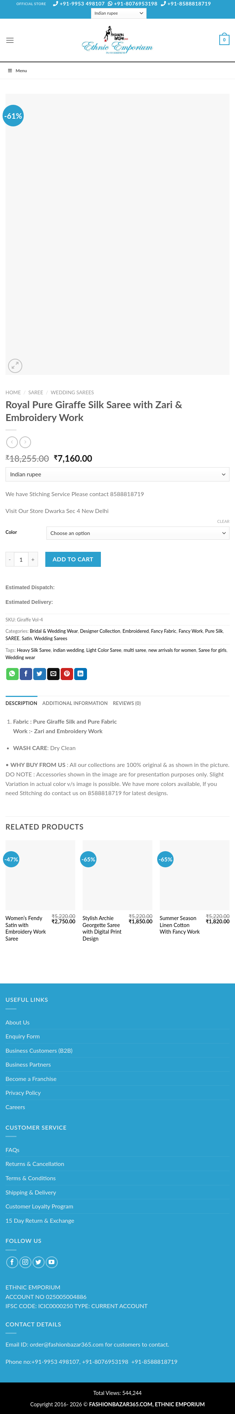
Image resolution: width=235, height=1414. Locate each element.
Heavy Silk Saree (34, 650)
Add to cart (73, 558)
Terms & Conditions (30, 1177)
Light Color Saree (103, 650)
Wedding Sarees (72, 392)
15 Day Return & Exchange (39, 1220)
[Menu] (9, 40)
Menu (17, 70)
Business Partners (28, 1064)
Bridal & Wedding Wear (53, 631)
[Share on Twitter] (39, 674)
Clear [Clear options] (223, 521)
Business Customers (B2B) (38, 1050)
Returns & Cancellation (34, 1163)
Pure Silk (214, 631)
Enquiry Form (22, 1036)
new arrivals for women (172, 650)
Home (13, 392)
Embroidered (135, 631)
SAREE (35, 392)
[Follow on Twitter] (39, 1262)
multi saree (135, 650)
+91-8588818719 (186, 3)
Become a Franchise (31, 1078)
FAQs (12, 1149)
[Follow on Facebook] (12, 1262)
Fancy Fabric (163, 631)
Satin (27, 638)
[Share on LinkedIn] (80, 674)
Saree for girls (212, 650)
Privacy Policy (23, 1092)
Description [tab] (21, 703)
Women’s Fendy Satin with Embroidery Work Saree (25, 928)
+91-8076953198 (133, 3)
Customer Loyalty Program (39, 1206)
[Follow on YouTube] (52, 1262)
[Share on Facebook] (26, 674)
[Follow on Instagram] (25, 1262)
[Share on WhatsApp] (12, 674)
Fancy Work (191, 631)
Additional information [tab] (75, 703)
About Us (17, 1022)
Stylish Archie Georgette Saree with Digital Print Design (102, 928)
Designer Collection (100, 631)
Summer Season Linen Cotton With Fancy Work (180, 925)
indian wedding (68, 650)
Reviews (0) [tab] (127, 703)
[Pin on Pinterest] (67, 674)
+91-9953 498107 (79, 3)
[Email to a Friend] (53, 674)
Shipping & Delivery (30, 1192)
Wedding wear (20, 657)
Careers (15, 1106)
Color (11, 532)
